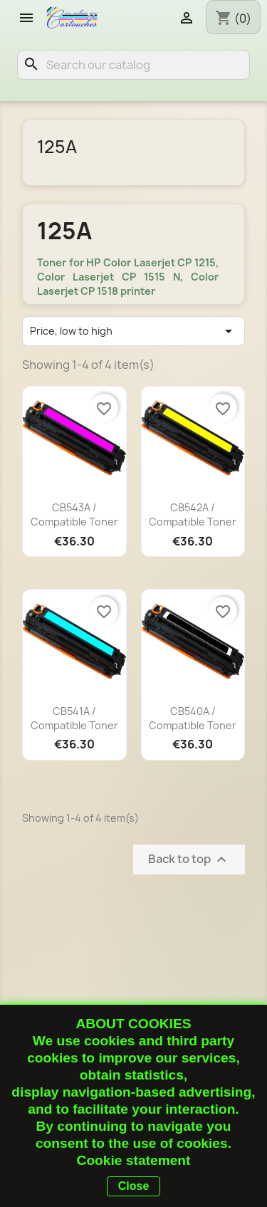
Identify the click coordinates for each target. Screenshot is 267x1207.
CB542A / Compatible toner (192, 514)
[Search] (133, 65)
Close (134, 1186)
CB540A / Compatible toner (192, 718)
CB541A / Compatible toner (74, 718)
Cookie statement (134, 1160)
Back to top (189, 859)
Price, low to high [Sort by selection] (133, 331)
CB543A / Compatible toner (74, 514)
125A (57, 147)
